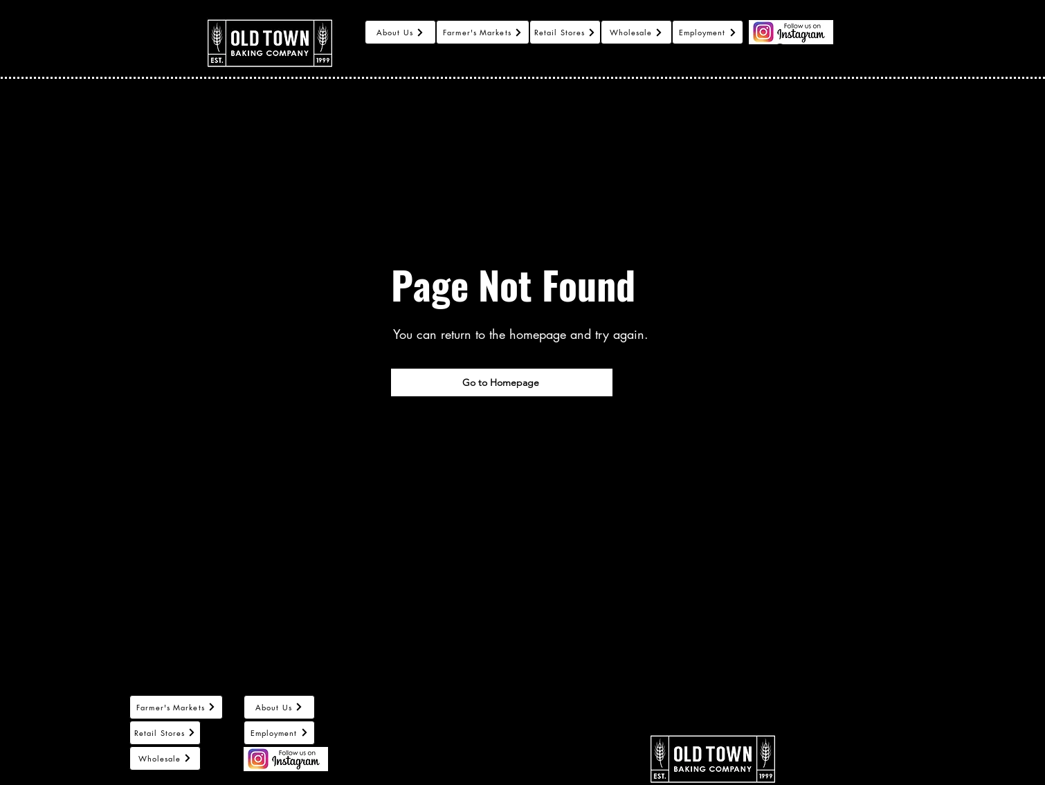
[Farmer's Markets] (482, 32)
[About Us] (400, 32)
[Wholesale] (636, 32)
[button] (850, 43)
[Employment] (707, 32)
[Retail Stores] (565, 32)
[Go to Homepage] (501, 382)
